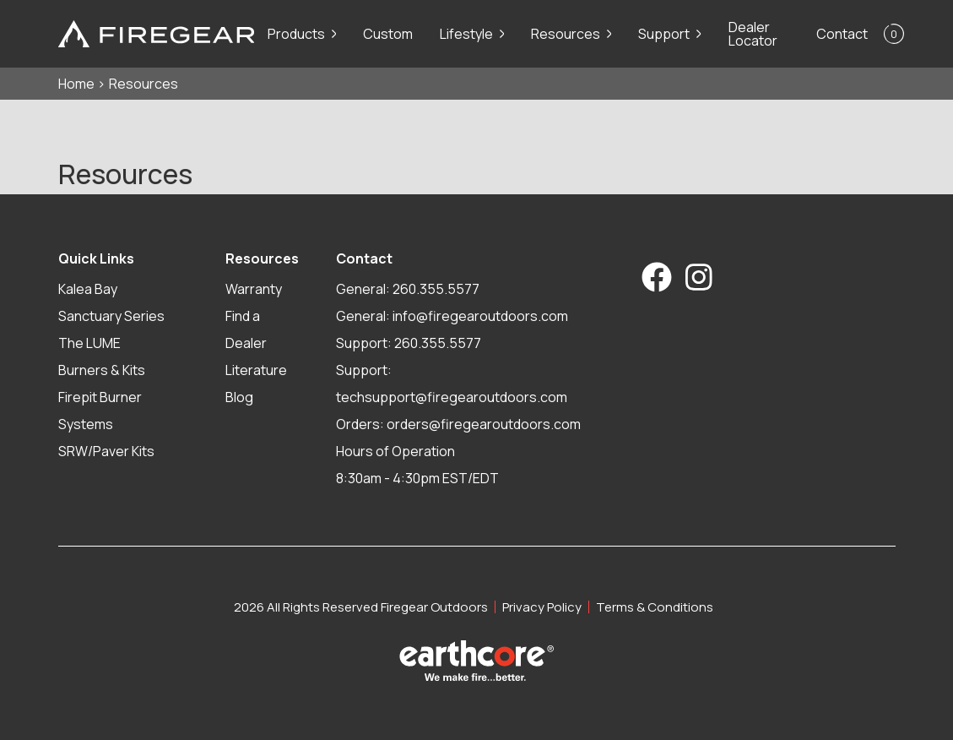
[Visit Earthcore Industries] (476, 660)
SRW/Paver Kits (106, 451)
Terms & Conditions (654, 607)
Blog (239, 397)
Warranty (253, 289)
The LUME (89, 343)
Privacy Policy (542, 607)
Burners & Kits (101, 370)
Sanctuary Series (111, 316)
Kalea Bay (87, 289)
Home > (82, 83)
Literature (256, 370)
